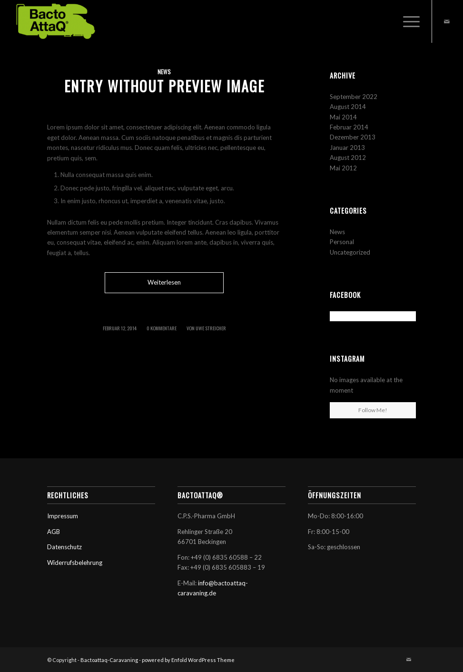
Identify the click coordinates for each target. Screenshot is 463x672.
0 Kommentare (162, 328)
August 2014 (348, 106)
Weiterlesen (164, 282)
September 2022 (353, 96)
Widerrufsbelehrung (74, 562)
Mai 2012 (343, 168)
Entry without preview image (164, 86)
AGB (53, 531)
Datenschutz (64, 547)
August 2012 (348, 157)
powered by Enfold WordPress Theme (188, 660)
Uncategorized (350, 252)
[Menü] (407, 21)
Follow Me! (372, 410)
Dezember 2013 (352, 137)
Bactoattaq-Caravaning (109, 660)
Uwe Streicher (211, 328)
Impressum (62, 516)
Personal (342, 242)
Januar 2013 (347, 147)
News (164, 72)
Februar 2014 (349, 127)
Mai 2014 (343, 117)
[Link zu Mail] (447, 21)
